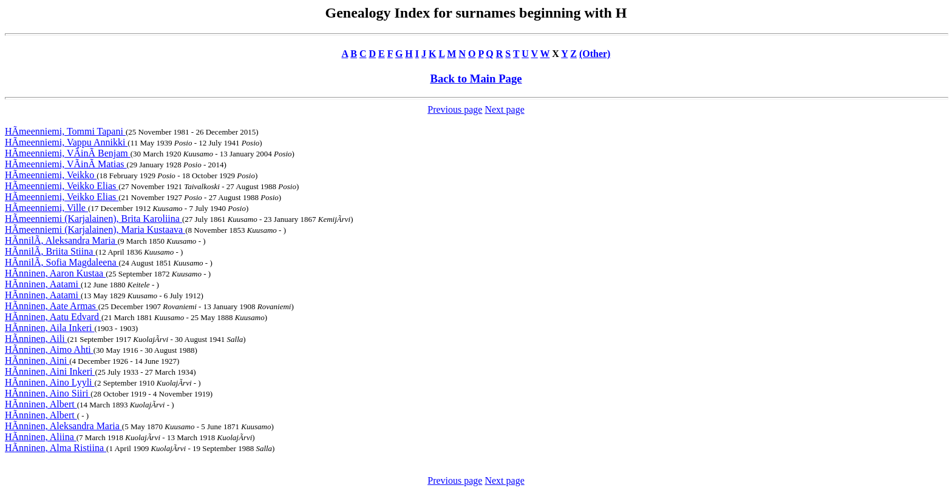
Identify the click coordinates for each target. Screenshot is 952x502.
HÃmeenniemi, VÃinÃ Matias (66, 164)
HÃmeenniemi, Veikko (51, 175)
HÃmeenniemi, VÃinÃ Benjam (68, 153)
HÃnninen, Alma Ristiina (55, 448)
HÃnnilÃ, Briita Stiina (50, 251)
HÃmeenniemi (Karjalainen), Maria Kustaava (95, 229)
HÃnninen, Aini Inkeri (50, 371)
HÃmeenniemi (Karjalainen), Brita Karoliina (93, 218)
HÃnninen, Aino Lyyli (50, 382)
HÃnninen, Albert (41, 404)
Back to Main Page (476, 78)
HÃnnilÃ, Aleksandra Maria (61, 240)
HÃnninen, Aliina (40, 437)
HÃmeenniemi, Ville (46, 207)
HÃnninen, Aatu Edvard (53, 317)
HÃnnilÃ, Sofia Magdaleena (62, 262)
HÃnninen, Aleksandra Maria (63, 426)
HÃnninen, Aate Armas (51, 306)
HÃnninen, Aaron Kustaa (55, 273)
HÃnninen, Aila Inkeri (50, 328)
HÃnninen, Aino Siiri (47, 393)
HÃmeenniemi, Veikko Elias (61, 186)
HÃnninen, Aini (37, 360)
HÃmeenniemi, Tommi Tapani (65, 131)
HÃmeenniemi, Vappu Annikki (66, 142)
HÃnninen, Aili (36, 338)
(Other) (595, 54)
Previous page (454, 109)
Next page (504, 109)
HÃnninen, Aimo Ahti (49, 349)
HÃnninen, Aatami (43, 284)
